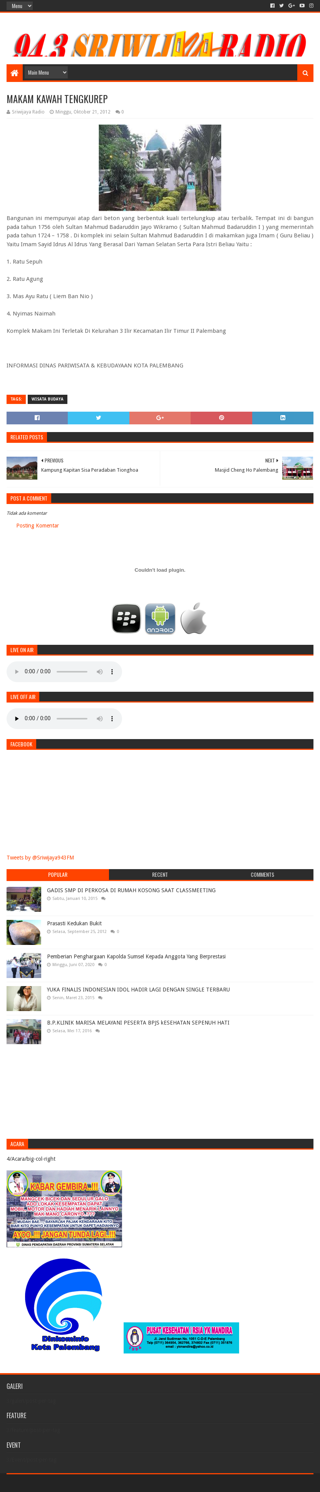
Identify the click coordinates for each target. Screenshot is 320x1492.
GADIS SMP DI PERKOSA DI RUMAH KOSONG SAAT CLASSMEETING (131, 890)
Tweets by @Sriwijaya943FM (40, 857)
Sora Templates (49, 1483)
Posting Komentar (37, 525)
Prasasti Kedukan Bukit (74, 923)
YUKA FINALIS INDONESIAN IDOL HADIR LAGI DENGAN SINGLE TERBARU (138, 989)
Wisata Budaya (48, 399)
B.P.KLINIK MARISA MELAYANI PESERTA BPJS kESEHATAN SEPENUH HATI (138, 1023)
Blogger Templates (93, 1483)
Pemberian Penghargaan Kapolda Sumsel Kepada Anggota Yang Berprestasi (136, 956)
